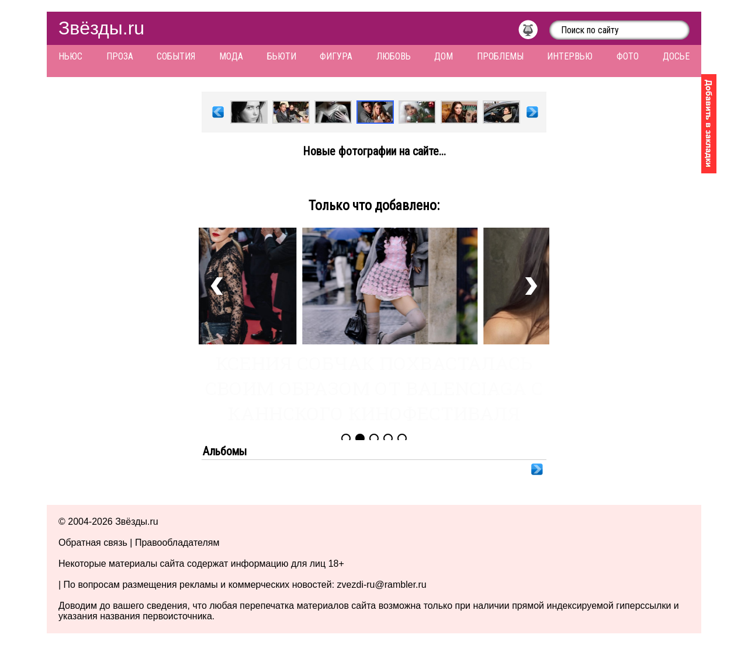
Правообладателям (177, 543)
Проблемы (500, 56)
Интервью (570, 56)
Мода (231, 56)
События (176, 56)
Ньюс (70, 56)
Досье (676, 56)
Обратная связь (92, 543)
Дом (443, 56)
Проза (119, 56)
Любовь (393, 56)
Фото (628, 56)
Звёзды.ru (101, 28)
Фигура (336, 56)
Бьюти (281, 56)
